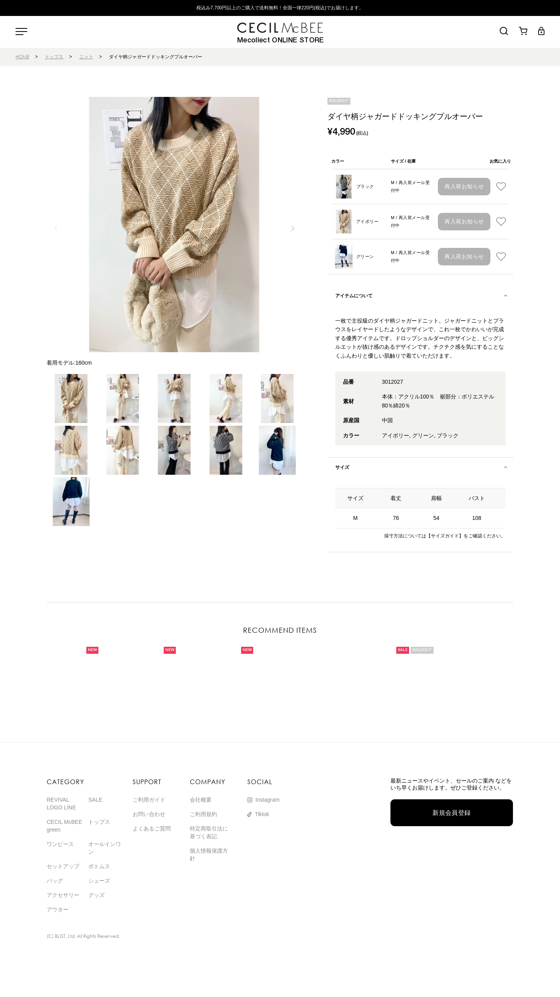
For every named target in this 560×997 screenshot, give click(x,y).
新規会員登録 (451, 812)
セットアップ (63, 866)
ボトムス (99, 866)
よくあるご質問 (152, 828)
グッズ (96, 895)
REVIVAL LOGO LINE (61, 804)
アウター (57, 909)
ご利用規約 (203, 814)
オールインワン (104, 848)
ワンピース (60, 844)
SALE (95, 800)
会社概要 (201, 800)
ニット (86, 56)
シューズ (99, 881)
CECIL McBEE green (64, 826)
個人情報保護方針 (209, 855)
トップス (54, 56)
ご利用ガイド (149, 800)
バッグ (55, 881)
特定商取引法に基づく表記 (209, 832)
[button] (292, 228)
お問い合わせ (149, 814)
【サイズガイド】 (445, 536)
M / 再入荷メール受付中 (410, 186)
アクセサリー (63, 895)
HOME (22, 56)
